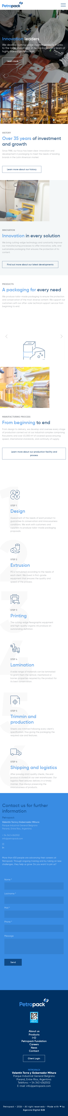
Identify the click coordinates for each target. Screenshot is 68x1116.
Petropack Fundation (34, 1041)
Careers (34, 1044)
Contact (34, 1051)
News (34, 1047)
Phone (8, 921)
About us (34, 1031)
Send (13, 962)
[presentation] (26, 973)
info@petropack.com (12, 838)
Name (8, 879)
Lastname (10, 893)
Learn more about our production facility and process (34, 453)
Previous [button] (4, 76)
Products (34, 1034)
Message (9, 936)
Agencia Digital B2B (34, 1110)
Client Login (34, 1058)
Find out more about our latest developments (30, 264)
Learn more (12, 61)
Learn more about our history (22, 169)
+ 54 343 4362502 (11, 835)
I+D (34, 1037)
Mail (7, 907)
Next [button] (63, 76)
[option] (34, 46)
